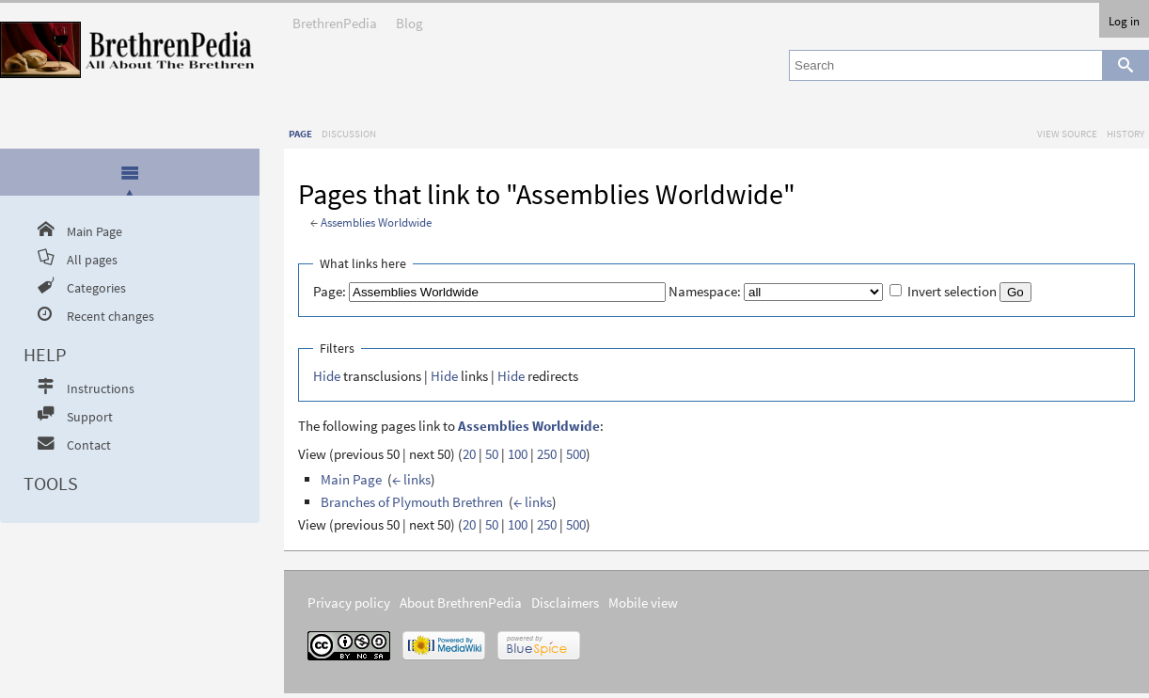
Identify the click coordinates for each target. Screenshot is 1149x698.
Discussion (349, 133)
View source (1067, 133)
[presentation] (129, 172)
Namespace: (705, 291)
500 (576, 454)
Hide (326, 376)
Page (300, 133)
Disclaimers (565, 602)
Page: (329, 291)
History (1125, 133)
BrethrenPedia (334, 17)
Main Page (351, 479)
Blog (409, 17)
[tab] (130, 173)
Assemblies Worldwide (376, 222)
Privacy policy (348, 602)
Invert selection (952, 291)
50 (491, 454)
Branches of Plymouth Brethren (412, 502)
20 (469, 454)
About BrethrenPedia (461, 602)
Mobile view (643, 602)
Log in (1124, 20)
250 (547, 454)
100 (517, 454)
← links (411, 479)
